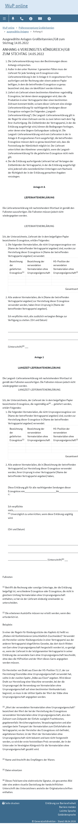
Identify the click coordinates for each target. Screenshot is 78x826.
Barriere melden (67, 807)
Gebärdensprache (67, 814)
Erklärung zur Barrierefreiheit (60, 803)
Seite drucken (10, 803)
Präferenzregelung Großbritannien (36, 27)
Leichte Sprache (68, 810)
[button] (4, 18)
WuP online (16, 5)
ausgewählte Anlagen (18, 31)
